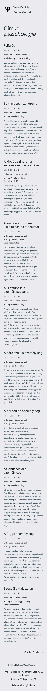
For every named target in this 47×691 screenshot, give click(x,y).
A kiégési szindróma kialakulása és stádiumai (21, 225)
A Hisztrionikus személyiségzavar (16, 289)
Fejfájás (9, 45)
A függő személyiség (19, 534)
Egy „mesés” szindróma (20, 103)
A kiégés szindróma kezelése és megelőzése (21, 163)
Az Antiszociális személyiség (15, 470)
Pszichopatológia (18, 116)
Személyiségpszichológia (21, 601)
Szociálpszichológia (12, 181)
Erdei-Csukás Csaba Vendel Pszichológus (23, 665)
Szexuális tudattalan (18, 588)
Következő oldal (33, 652)
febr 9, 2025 (9, 50)
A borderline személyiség (22, 411)
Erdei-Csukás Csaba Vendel (15, 54)
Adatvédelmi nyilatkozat (23, 685)
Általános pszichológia (15, 58)
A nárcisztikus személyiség (23, 353)
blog (28, 58)
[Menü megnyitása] (40, 9)
